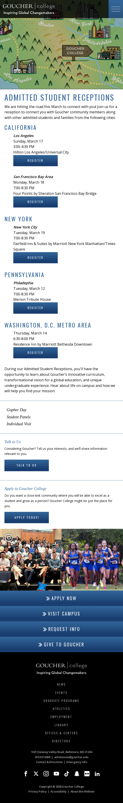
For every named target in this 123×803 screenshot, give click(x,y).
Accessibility (58, 791)
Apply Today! (26, 517)
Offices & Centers (61, 733)
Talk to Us (26, 465)
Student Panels (18, 417)
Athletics (61, 708)
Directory (61, 741)
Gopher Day (16, 410)
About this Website (82, 791)
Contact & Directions (49, 762)
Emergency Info (76, 762)
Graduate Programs (61, 700)
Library (62, 725)
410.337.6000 (42, 757)
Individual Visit (19, 424)
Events (61, 692)
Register (36, 160)
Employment (61, 716)
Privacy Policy (37, 791)
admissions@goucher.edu (71, 757)
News (61, 684)
